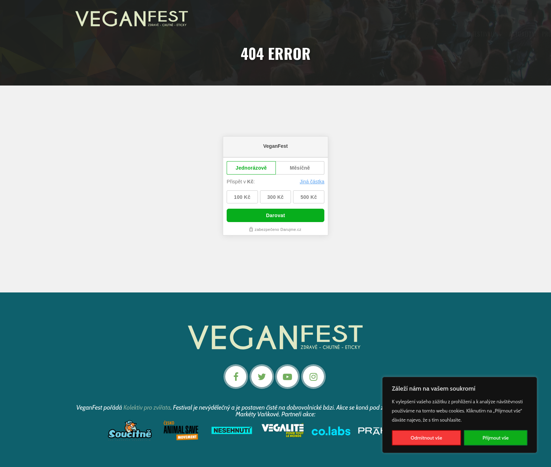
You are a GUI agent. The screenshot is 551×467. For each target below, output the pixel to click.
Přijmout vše (495, 438)
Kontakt (410, 34)
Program (274, 34)
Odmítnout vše (426, 438)
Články (333, 34)
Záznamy (305, 34)
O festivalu (205, 34)
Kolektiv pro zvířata (147, 407)
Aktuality (242, 34)
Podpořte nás (369, 34)
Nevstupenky (448, 34)
